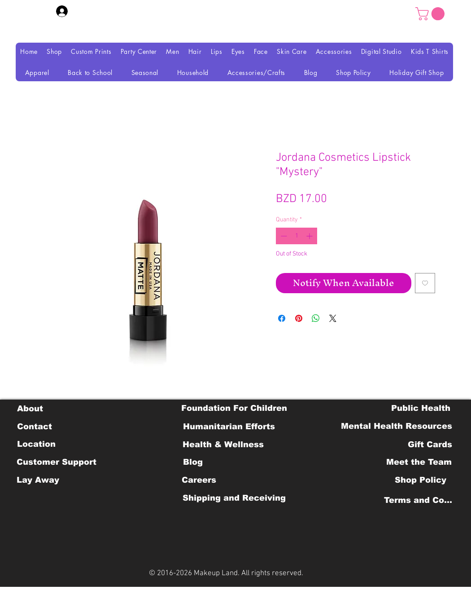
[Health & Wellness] (223, 444)
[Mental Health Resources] (396, 426)
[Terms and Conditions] (420, 500)
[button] (431, 13)
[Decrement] (282, 236)
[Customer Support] (56, 462)
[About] (30, 409)
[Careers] (199, 480)
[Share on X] (332, 318)
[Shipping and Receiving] (234, 498)
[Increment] (310, 236)
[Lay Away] (38, 480)
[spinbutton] (296, 236)
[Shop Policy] (420, 480)
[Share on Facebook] (281, 318)
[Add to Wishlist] (425, 283)
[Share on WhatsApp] (315, 318)
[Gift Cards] (429, 444)
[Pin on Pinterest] (298, 318)
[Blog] (193, 462)
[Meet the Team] (418, 462)
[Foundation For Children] (234, 408)
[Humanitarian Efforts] (229, 427)
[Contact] (34, 427)
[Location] (36, 444)
